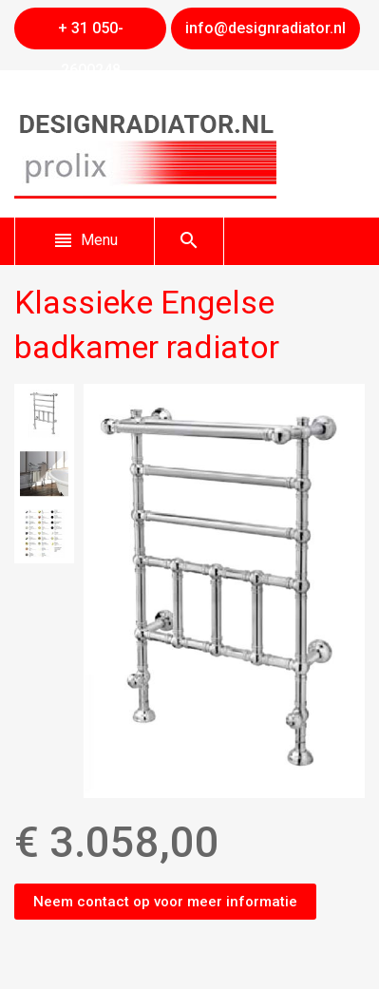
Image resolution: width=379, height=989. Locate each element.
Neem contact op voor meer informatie (165, 901)
